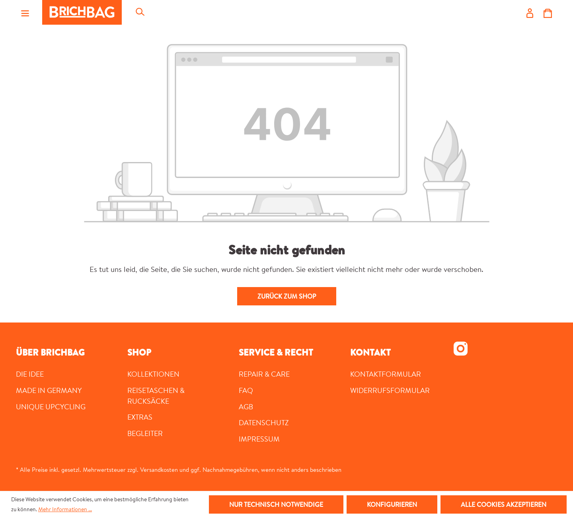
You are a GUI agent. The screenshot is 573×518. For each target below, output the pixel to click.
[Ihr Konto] (529, 12)
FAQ (246, 390)
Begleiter (145, 433)
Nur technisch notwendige (276, 504)
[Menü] (25, 12)
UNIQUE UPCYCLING (51, 406)
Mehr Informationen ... (65, 509)
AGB (246, 406)
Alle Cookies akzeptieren (503, 504)
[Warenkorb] (547, 12)
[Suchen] (140, 12)
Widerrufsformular (390, 390)
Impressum (259, 439)
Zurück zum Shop (286, 296)
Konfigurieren (392, 504)
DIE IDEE (30, 374)
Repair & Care (264, 374)
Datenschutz (264, 422)
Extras (139, 417)
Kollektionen (153, 374)
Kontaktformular (385, 374)
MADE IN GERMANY (49, 390)
